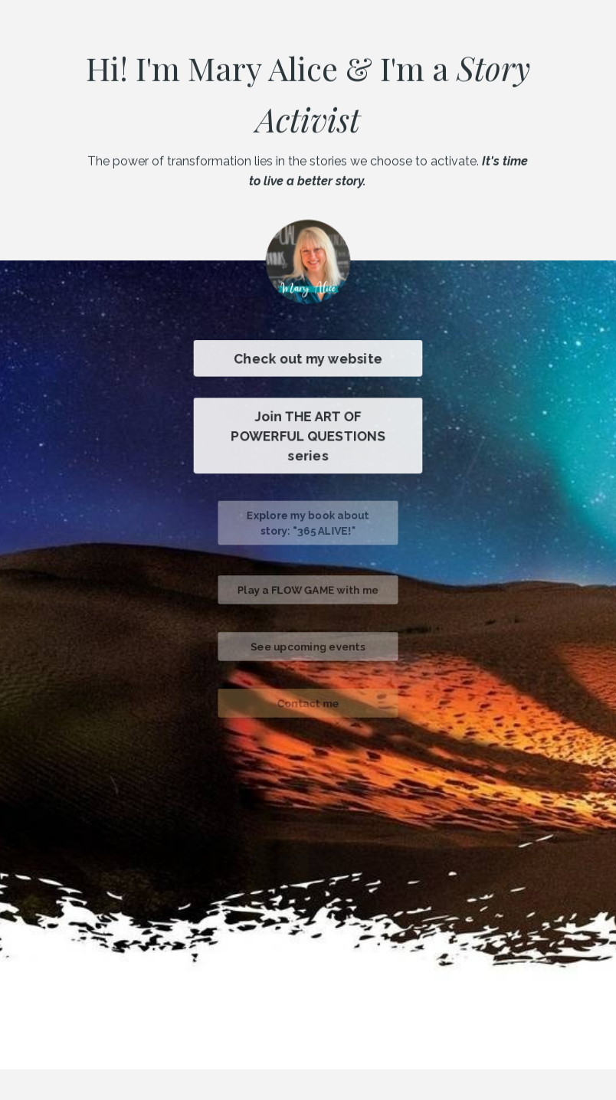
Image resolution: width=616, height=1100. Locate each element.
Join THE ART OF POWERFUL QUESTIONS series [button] (307, 436)
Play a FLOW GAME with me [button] (308, 590)
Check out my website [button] (308, 358)
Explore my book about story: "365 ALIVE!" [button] (308, 523)
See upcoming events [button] (307, 647)
